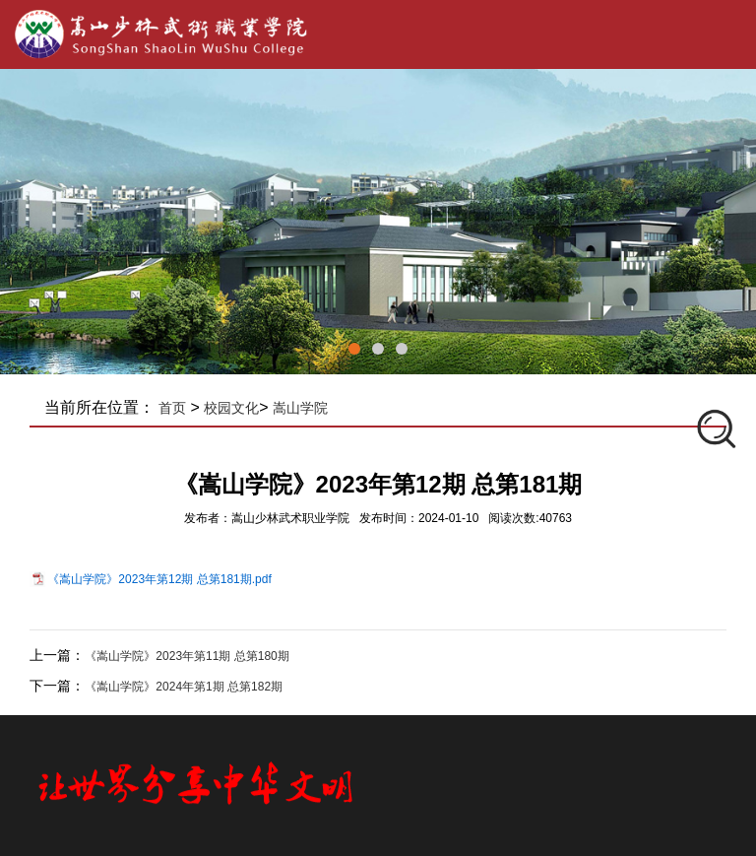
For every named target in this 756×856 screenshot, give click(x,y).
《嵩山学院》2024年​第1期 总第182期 (184, 686)
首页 (172, 408)
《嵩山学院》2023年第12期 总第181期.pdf (159, 579)
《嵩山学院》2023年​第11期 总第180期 (186, 656)
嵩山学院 (300, 408)
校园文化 (231, 408)
